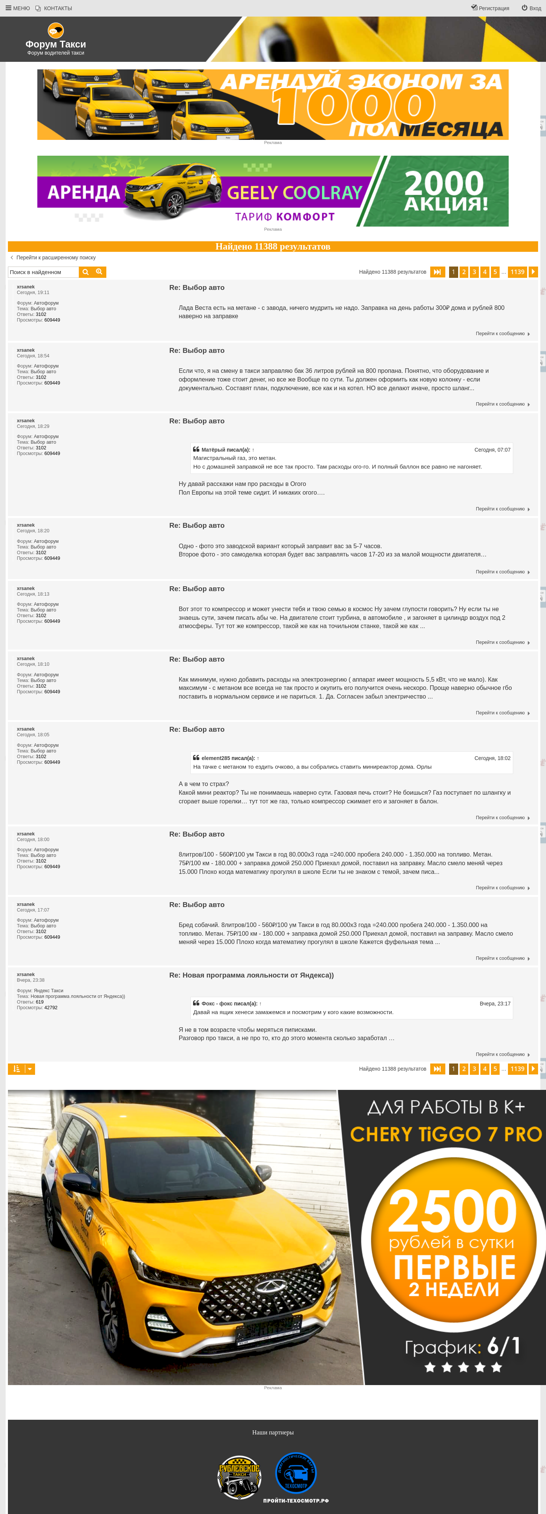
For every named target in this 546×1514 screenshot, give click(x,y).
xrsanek (26, 287)
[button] (437, 272)
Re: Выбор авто (197, 287)
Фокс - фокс (217, 1004)
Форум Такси (56, 44)
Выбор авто (43, 308)
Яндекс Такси (48, 990)
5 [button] (495, 272)
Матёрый (213, 450)
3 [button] (474, 272)
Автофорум (46, 303)
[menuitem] (53, 8)
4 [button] (484, 272)
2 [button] (464, 272)
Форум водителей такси (56, 53)
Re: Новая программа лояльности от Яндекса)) (251, 975)
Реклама (273, 142)
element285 (216, 758)
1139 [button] (518, 272)
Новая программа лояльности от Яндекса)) (78, 996)
